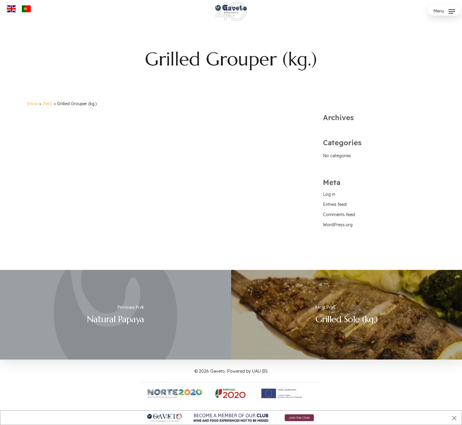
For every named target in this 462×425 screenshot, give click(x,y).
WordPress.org (338, 224)
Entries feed (335, 204)
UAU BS (260, 371)
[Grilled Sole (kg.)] (346, 315)
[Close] (454, 418)
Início (32, 103)
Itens (47, 103)
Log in (329, 194)
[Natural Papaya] (115, 315)
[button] (444, 11)
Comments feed (339, 214)
